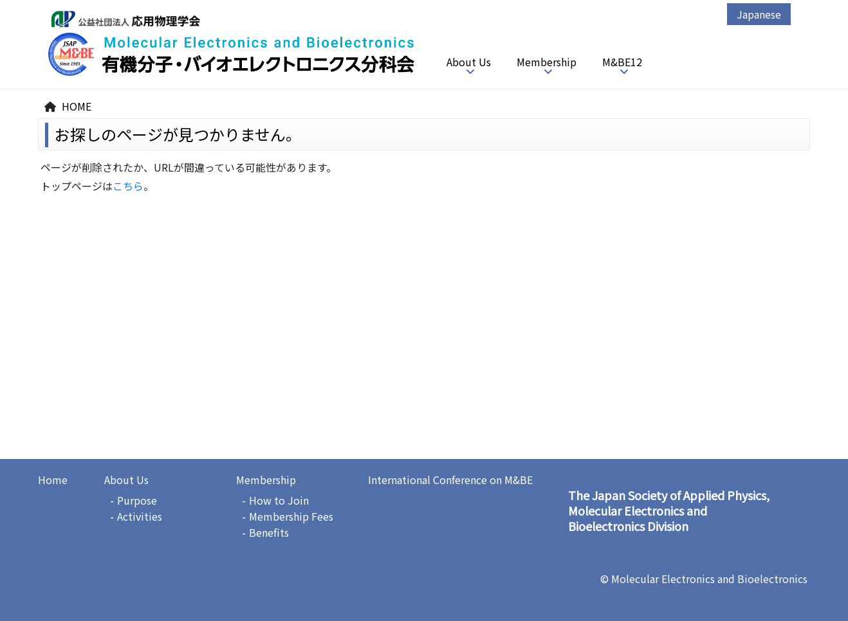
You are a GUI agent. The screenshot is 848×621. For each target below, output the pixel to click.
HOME (76, 106)
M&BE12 (622, 61)
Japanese (759, 14)
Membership (546, 61)
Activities (139, 516)
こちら (128, 186)
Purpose (137, 500)
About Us (469, 61)
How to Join (279, 500)
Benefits (269, 532)
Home (53, 479)
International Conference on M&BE (450, 479)
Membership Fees (291, 516)
